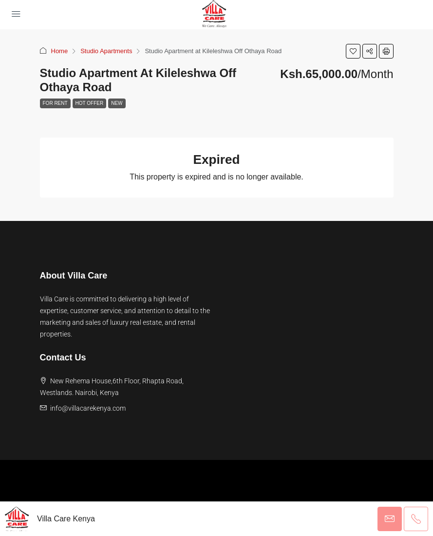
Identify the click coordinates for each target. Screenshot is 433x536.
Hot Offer (89, 103)
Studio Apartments (106, 51)
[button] (353, 51)
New (116, 103)
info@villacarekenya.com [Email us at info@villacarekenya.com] (88, 408)
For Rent (55, 103)
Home (59, 51)
